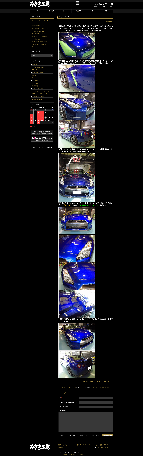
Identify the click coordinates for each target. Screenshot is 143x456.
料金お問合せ (100, 445)
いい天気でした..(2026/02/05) (40, 39)
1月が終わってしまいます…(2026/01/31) (39, 45)
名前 (60, 397)
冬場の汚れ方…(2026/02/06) (39, 36)
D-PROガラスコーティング (84, 444)
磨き (33, 78)
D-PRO (64, 11)
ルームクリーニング (37, 88)
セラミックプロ (51, 11)
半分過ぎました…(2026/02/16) (40, 28)
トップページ (37, 11)
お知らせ (109, 382)
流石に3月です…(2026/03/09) (40, 20)
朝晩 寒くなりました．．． (68, 387)
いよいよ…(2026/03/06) (38, 23)
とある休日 (35, 80)
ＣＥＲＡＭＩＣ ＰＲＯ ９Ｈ (98, 382)
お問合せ (106, 11)
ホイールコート (36, 83)
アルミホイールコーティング (65, 445)
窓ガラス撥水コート (37, 86)
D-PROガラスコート (37, 72)
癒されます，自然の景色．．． (101, 387)
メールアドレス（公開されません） (68, 402)
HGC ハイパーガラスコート (39, 94)
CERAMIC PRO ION (37, 99)
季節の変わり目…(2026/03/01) (40, 25)
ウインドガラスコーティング (104, 444)
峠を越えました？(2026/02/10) (40, 33)
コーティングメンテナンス (39, 96)
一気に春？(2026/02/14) (38, 31)
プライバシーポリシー (102, 447)
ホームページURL (63, 406)
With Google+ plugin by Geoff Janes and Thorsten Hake (71, 454)
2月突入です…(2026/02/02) (39, 41)
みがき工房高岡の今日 (38, 67)
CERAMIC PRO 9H (63, 444)
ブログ (92, 11)
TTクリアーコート (37, 70)
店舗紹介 (78, 11)
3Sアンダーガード (37, 75)
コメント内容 (62, 411)
